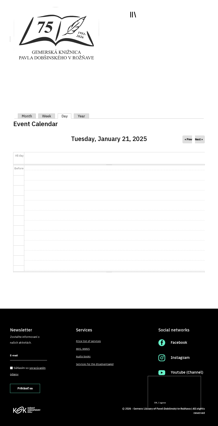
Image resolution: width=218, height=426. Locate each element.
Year (82, 116)
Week (47, 116)
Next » (199, 139)
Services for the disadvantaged (95, 364)
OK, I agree (160, 402)
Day (67, 116)
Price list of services (88, 341)
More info (156, 394)
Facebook (179, 342)
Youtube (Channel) (187, 372)
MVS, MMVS (83, 349)
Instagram (180, 357)
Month (27, 116)
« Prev (188, 139)
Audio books (83, 356)
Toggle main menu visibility (133, 15)
